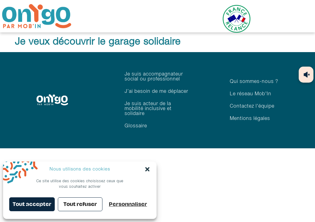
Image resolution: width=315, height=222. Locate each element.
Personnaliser (128, 204)
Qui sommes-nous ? (254, 82)
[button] (147, 169)
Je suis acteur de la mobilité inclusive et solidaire (148, 109)
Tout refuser (80, 204)
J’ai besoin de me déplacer (156, 91)
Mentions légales (250, 119)
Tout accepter (32, 204)
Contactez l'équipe (252, 106)
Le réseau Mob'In (250, 94)
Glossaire (136, 126)
